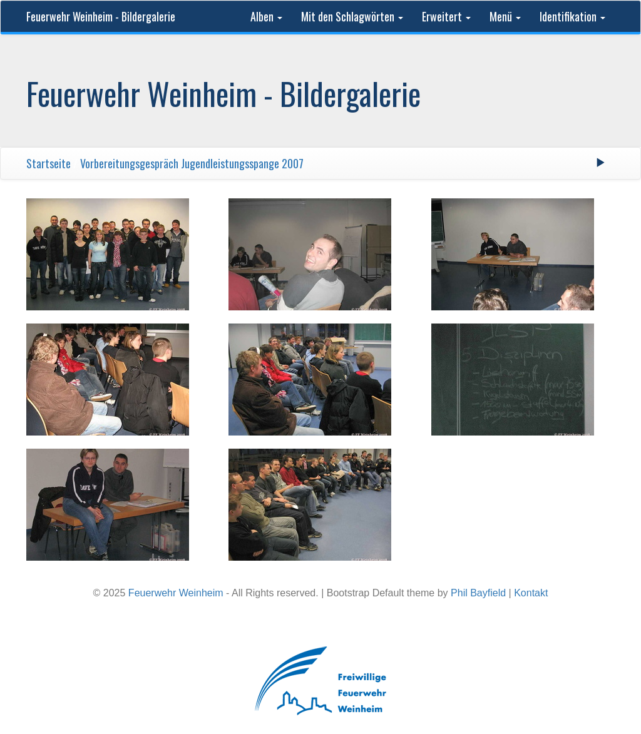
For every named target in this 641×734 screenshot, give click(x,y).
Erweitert (446, 16)
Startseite (48, 163)
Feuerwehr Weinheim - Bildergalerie (100, 16)
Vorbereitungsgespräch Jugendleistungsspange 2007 (192, 163)
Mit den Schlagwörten (352, 16)
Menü (505, 16)
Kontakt (531, 593)
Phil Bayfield (478, 593)
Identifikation (572, 16)
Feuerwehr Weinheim (175, 593)
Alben (266, 16)
